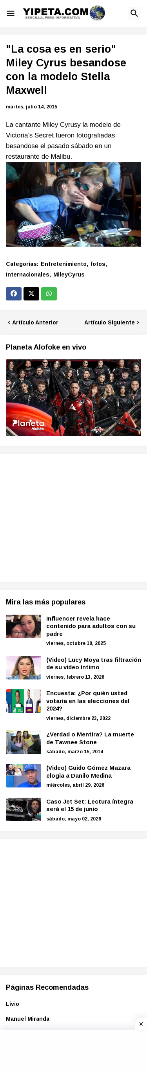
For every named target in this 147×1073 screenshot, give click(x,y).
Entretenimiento (64, 264)
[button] (10, 13)
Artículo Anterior (35, 322)
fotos (98, 264)
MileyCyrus (69, 274)
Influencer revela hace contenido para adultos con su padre (91, 626)
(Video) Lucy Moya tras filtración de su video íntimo (93, 663)
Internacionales (27, 274)
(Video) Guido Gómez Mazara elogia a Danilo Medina (88, 771)
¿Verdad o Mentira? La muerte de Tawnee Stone (90, 738)
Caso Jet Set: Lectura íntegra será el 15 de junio (89, 805)
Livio (12, 1004)
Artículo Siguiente (109, 322)
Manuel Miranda (27, 1019)
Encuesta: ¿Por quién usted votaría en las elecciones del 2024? (87, 701)
